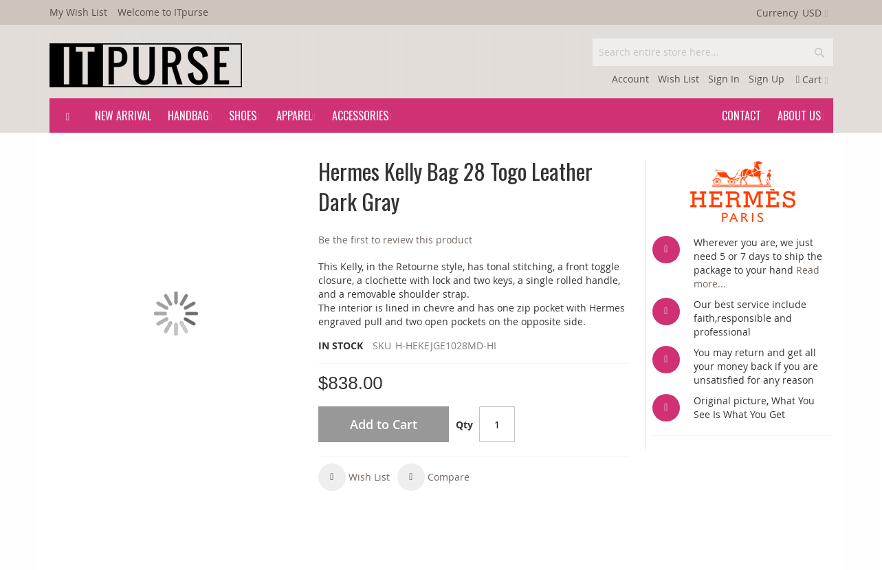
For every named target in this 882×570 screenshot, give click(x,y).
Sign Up (766, 78)
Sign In (724, 78)
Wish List (678, 78)
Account (630, 78)
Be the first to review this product (395, 239)
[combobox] (713, 52)
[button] (354, 477)
